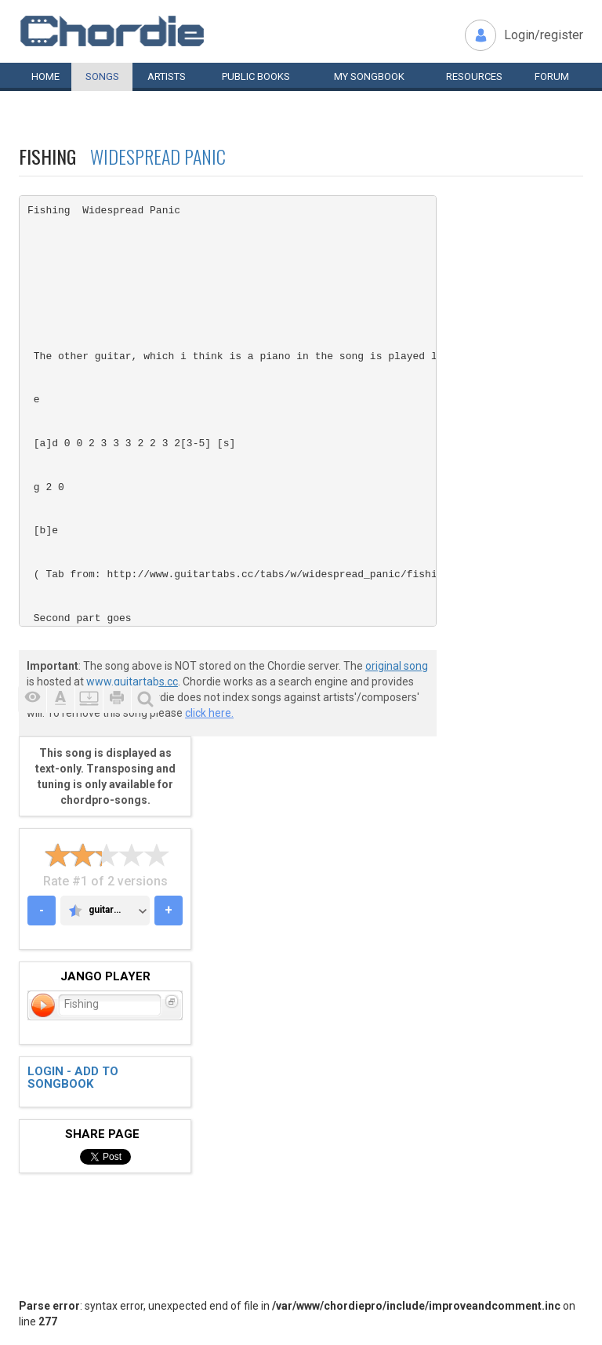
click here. (209, 713)
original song (396, 666)
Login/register (543, 34)
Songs (102, 76)
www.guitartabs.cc (132, 681)
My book (369, 76)
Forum (552, 76)
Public (256, 76)
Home (45, 76)
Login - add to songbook (72, 1078)
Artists (166, 76)
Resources (474, 76)
